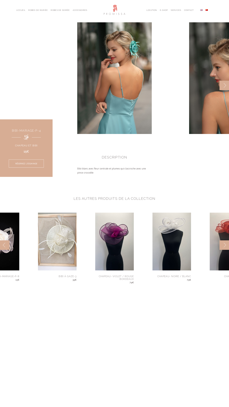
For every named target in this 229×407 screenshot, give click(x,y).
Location (151, 10)
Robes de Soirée (60, 10)
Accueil (20, 10)
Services (176, 10)
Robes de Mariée (38, 10)
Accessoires (80, 10)
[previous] (4, 245)
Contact (189, 10)
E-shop (164, 10)
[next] (224, 85)
